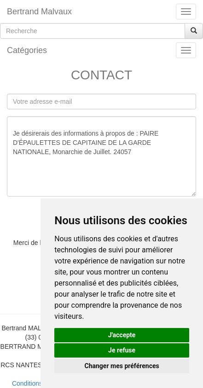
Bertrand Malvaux (39, 11)
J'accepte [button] (122, 335)
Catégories (27, 50)
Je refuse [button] (121, 350)
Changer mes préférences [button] (122, 366)
